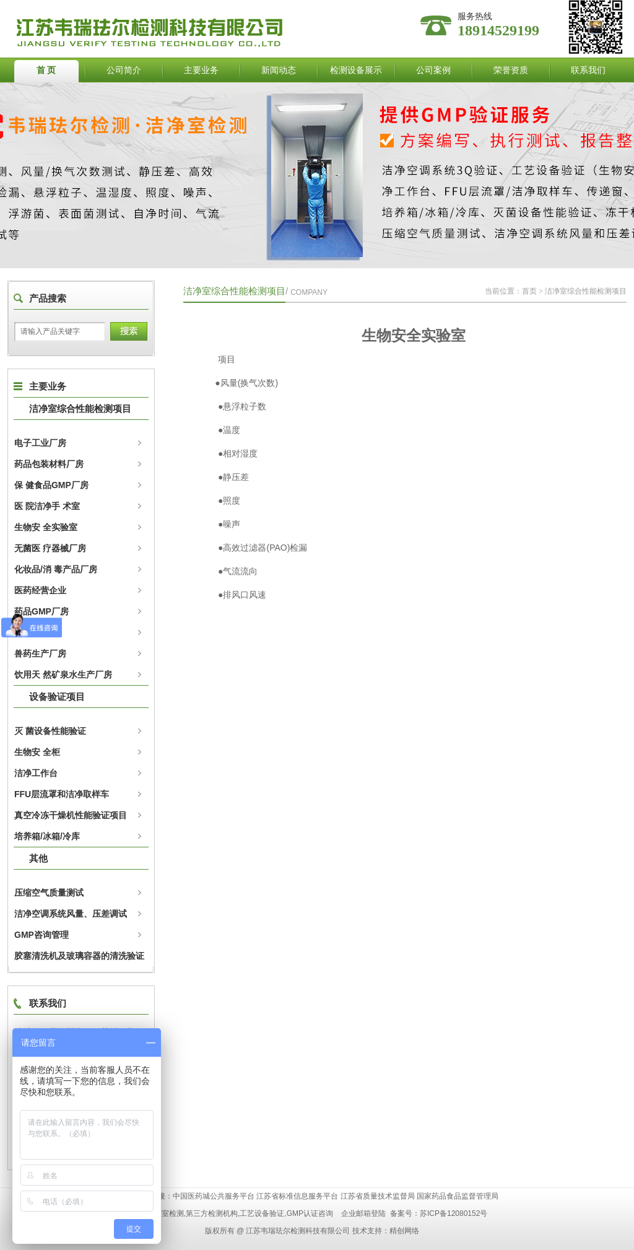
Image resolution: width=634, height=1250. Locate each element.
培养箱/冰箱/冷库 (47, 836)
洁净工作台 (36, 773)
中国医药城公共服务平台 (213, 1196)
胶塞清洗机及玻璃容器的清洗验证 (79, 956)
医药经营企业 (40, 590)
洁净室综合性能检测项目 (80, 408)
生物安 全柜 (37, 752)
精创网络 (404, 1230)
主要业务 (201, 70)
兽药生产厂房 (40, 653)
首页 (529, 291)
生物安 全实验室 (45, 527)
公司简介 (123, 70)
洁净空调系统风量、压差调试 (70, 914)
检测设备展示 (356, 70)
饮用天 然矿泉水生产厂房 (63, 675)
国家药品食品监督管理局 (457, 1196)
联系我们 (588, 70)
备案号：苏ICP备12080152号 (438, 1213)
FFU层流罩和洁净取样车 (61, 794)
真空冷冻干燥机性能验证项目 (70, 815)
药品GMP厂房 (41, 611)
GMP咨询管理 (41, 935)
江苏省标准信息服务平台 (297, 1196)
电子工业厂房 (40, 443)
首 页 (46, 70)
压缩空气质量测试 (49, 893)
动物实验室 (36, 632)
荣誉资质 (510, 70)
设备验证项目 (57, 696)
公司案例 (433, 70)
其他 (38, 858)
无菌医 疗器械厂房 (50, 548)
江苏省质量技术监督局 (378, 1196)
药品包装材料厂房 (49, 464)
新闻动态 (278, 70)
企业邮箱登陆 (363, 1213)
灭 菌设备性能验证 (50, 731)
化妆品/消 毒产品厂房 (55, 569)
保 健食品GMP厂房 (51, 485)
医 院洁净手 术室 (47, 506)
